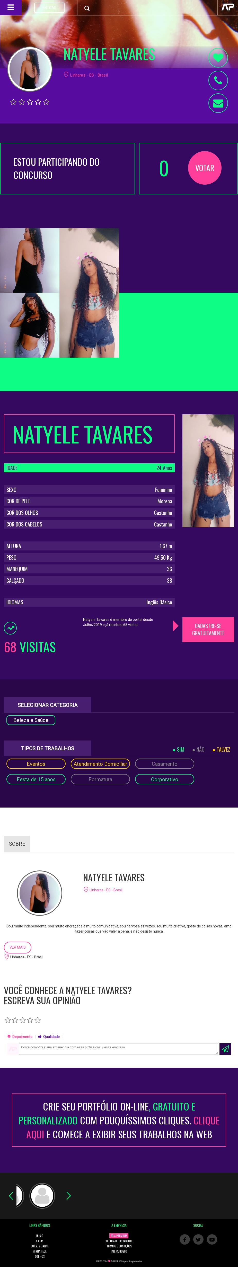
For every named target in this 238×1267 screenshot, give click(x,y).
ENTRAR (49, 8)
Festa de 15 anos (36, 779)
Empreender (135, 1261)
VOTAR (204, 168)
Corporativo (164, 779)
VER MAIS (18, 947)
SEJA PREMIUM (119, 1236)
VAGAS (39, 1241)
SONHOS (40, 1256)
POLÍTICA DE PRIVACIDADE (119, 1241)
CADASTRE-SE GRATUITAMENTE (208, 629)
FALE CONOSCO (119, 1251)
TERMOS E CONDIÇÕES (119, 1246)
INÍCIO (39, 1236)
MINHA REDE (40, 1251)
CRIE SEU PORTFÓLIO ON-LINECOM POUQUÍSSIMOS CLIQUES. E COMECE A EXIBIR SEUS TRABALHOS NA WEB (119, 1120)
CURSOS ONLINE (40, 1246)
